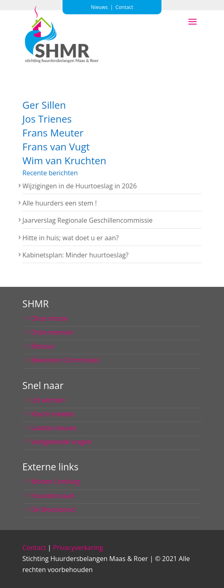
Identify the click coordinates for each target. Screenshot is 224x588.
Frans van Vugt (56, 146)
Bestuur (43, 346)
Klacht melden (52, 413)
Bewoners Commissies (65, 359)
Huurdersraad (52, 495)
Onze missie (49, 318)
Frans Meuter (53, 132)
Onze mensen (52, 332)
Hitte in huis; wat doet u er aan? (70, 237)
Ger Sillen (44, 105)
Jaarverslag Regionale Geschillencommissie (87, 220)
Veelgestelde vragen (61, 441)
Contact (34, 547)
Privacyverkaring (78, 547)
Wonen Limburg (55, 481)
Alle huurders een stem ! (59, 203)
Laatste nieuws (53, 427)
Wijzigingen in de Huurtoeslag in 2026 (79, 185)
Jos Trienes (47, 118)
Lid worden (48, 400)
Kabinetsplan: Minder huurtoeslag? (75, 254)
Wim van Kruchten (64, 160)
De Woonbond (53, 509)
